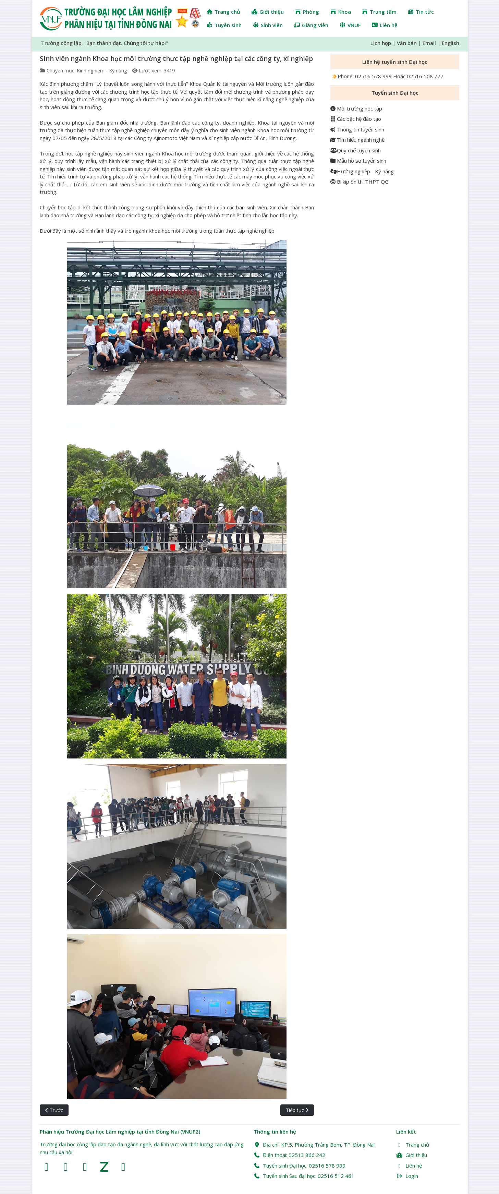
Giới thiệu (411, 1154)
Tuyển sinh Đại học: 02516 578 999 (299, 1165)
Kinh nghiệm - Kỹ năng (102, 70)
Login (407, 1175)
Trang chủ (412, 1144)
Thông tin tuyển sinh (357, 129)
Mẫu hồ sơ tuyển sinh (358, 160)
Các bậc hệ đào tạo (355, 118)
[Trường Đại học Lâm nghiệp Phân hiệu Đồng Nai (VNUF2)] (120, 18)
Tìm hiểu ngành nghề (357, 139)
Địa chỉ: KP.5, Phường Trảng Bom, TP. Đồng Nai (314, 1144)
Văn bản (407, 42)
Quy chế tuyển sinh (355, 150)
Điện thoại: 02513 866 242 (289, 1154)
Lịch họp (380, 42)
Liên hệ (409, 1165)
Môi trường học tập (356, 108)
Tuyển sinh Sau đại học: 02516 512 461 (304, 1175)
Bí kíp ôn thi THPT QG (359, 181)
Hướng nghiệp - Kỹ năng (362, 171)
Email (429, 42)
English (450, 42)
